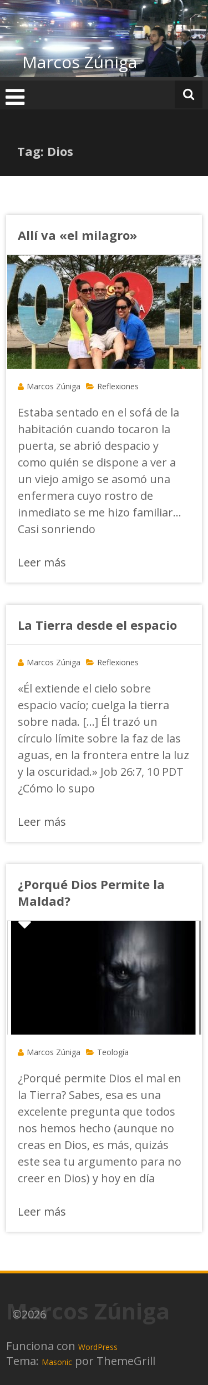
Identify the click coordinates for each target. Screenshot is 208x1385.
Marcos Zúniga (79, 62)
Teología (113, 1052)
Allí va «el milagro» (77, 235)
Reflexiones (118, 386)
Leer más (42, 562)
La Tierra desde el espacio (97, 624)
